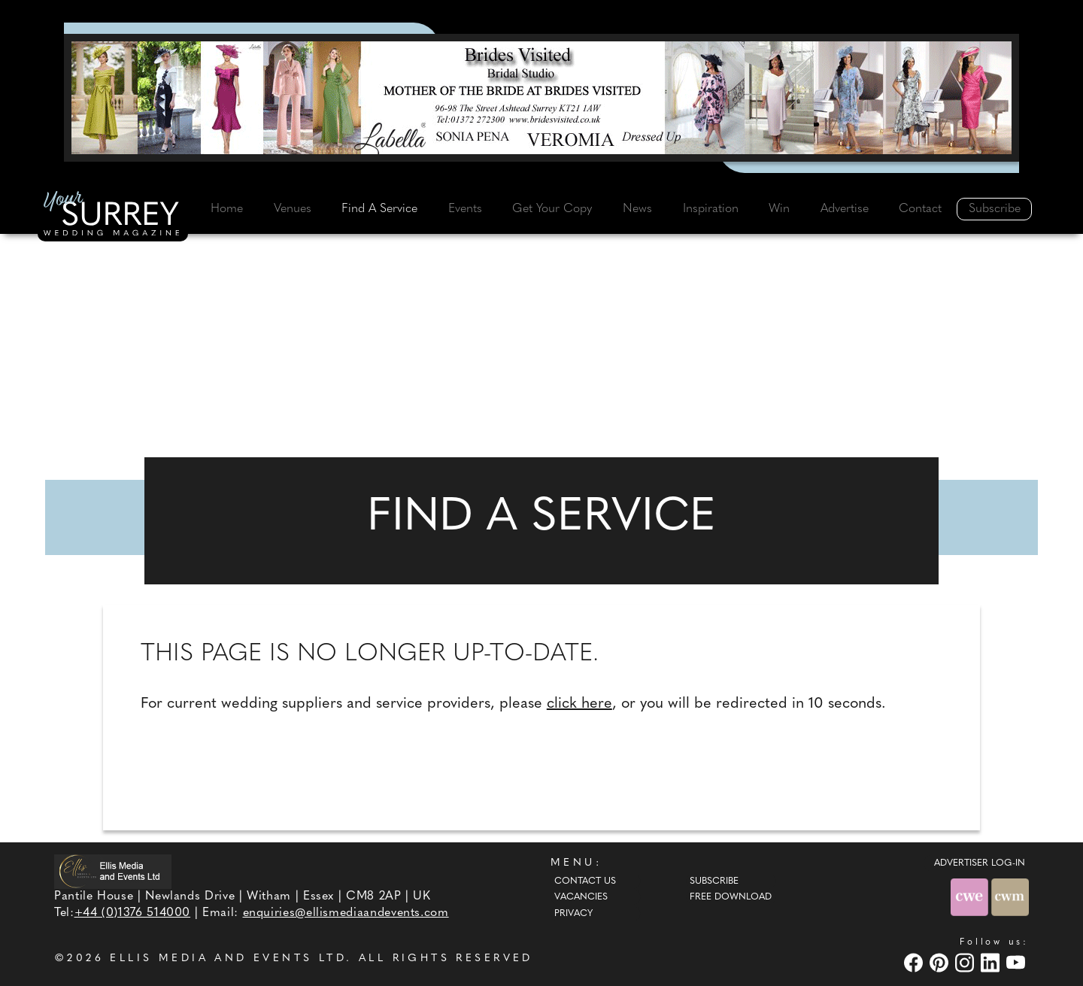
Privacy (573, 913)
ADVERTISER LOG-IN (979, 863)
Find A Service (379, 209)
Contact (920, 209)
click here (579, 703)
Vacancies (581, 897)
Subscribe (995, 209)
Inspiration (711, 209)
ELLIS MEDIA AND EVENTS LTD (228, 958)
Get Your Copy (552, 209)
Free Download (731, 897)
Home (227, 209)
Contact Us (585, 881)
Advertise (845, 209)
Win (779, 209)
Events (465, 209)
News (637, 209)
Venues (292, 209)
